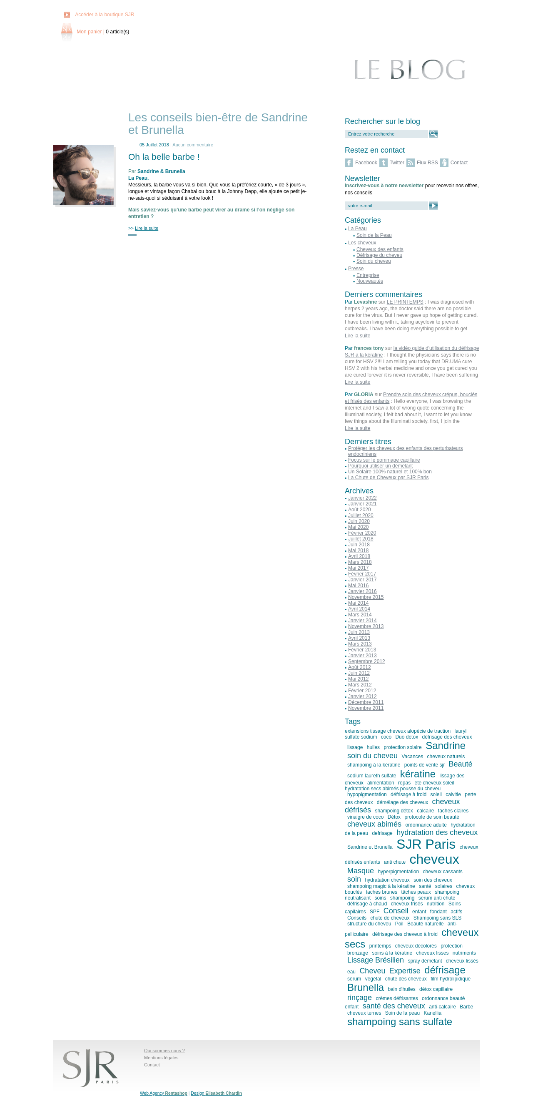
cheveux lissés (462, 961)
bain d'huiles (401, 989)
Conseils (356, 918)
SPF (374, 912)
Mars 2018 (360, 562)
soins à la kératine (392, 953)
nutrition (436, 904)
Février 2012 (362, 691)
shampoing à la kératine (373, 765)
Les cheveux (362, 243)
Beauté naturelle (425, 924)
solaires (443, 886)
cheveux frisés (407, 904)
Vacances (412, 756)
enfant (419, 912)
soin (354, 879)
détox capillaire (436, 989)
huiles (373, 747)
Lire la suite (357, 336)
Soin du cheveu (373, 261)
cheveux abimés (374, 824)
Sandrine (446, 745)
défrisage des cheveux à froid (405, 934)
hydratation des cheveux (437, 832)
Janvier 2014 (362, 620)
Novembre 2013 (366, 626)
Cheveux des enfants (379, 249)
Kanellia (432, 1013)
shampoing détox (394, 811)
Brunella (365, 987)
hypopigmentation (367, 794)
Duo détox (406, 737)
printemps (380, 946)
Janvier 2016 (362, 591)
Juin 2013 (359, 632)
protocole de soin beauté (431, 817)
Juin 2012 (359, 673)
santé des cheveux (394, 1006)
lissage (355, 747)
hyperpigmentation (398, 872)
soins (380, 898)
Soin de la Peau (374, 235)
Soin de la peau (402, 1013)
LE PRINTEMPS (405, 302)
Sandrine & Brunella (161, 171)
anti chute (395, 862)
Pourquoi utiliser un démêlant (380, 466)
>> (143, 228)
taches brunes (381, 892)
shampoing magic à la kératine (381, 886)
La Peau (137, 178)
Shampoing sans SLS (437, 918)
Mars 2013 (360, 644)
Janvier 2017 (362, 580)
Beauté (461, 764)
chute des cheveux (406, 979)
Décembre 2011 (366, 702)
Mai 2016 (358, 585)
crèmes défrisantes (397, 998)
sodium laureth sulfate (371, 776)
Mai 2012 (358, 679)
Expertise (405, 971)
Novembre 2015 (366, 597)
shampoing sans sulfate (399, 1021)
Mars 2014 (360, 615)
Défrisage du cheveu (379, 255)
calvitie (453, 794)
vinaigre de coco (365, 817)
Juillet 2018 (361, 539)
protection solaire (402, 747)
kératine (418, 773)
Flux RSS (427, 163)
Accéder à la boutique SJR (104, 15)
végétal (373, 979)
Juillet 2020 (361, 515)
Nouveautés (369, 281)
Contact (459, 163)
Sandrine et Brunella (370, 847)
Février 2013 (362, 650)
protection (452, 946)
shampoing (402, 898)
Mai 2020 (358, 527)
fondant (438, 912)
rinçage (359, 997)
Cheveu (372, 971)
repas (404, 783)
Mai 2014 (358, 603)
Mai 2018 (358, 550)
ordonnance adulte (425, 825)
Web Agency (163, 1093)
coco (386, 737)
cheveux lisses (432, 953)
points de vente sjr (424, 765)
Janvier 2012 (362, 696)
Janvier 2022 (362, 498)
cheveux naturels (446, 756)
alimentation (380, 783)
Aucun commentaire (192, 144)
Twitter (397, 163)
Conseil (396, 911)
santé (425, 886)
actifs (456, 912)
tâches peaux (416, 892)
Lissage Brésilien (375, 960)
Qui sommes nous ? (164, 1050)
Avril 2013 (359, 638)
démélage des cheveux (402, 802)
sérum (354, 979)
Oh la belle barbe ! (164, 156)
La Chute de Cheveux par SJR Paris (388, 477)
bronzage (357, 953)
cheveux (434, 859)
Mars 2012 (360, 685)
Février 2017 (362, 574)
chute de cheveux (389, 918)
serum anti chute (437, 898)
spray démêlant (425, 961)
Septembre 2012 (366, 661)
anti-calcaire (442, 1007)
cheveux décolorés (416, 946)
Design (216, 1093)
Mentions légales (161, 1057)
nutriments (464, 953)
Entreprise (367, 275)
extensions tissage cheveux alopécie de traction (398, 731)
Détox (394, 817)
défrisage (445, 969)
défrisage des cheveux (447, 737)
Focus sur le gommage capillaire (384, 460)
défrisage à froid (408, 794)
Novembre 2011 (366, 708)
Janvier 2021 (362, 504)
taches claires (453, 811)
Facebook (366, 163)
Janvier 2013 (362, 656)
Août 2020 (359, 510)
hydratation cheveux (387, 880)
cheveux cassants (442, 872)
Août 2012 (359, 667)
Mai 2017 (358, 568)
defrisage (382, 833)
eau (351, 972)
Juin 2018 (359, 545)
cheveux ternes (364, 1013)
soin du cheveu (372, 756)
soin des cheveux (432, 880)
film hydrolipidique (451, 979)
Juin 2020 (359, 521)
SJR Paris (426, 844)
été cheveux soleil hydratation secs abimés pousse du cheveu (399, 786)
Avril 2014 (359, 609)
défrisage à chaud (367, 904)
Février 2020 (362, 533)
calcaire (425, 811)
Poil (399, 924)
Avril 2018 (359, 556)
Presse (356, 268)
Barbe (466, 1007)
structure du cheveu (369, 924)
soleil (435, 794)
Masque (360, 871)
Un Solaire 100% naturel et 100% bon (390, 472)
